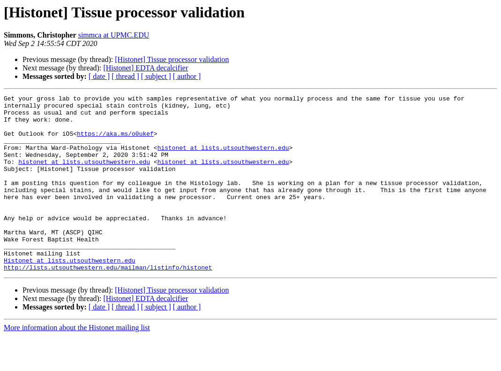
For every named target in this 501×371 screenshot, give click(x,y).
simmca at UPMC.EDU (114, 35)
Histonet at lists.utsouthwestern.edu (69, 294)
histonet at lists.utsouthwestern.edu (223, 159)
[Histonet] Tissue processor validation (172, 59)
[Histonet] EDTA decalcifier (145, 68)
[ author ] (187, 76)
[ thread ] (125, 76)
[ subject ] (156, 76)
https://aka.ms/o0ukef (115, 142)
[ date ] (99, 76)
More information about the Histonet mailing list (77, 363)
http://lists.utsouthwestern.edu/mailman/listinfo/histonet (108, 302)
